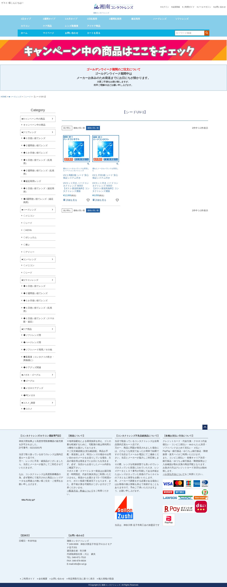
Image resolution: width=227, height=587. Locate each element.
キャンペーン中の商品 (34, 125)
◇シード (27, 97)
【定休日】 (25, 535)
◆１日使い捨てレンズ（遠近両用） (38, 190)
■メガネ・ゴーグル (31, 375)
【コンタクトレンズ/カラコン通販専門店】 (41, 435)
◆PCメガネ (29, 395)
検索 (206, 33)
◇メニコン (28, 215)
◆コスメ (27, 408)
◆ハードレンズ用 (32, 342)
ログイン (165, 7)
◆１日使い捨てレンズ (34, 138)
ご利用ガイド (189, 7)
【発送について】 (76, 435)
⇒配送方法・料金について (80, 491)
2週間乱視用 (115, 19)
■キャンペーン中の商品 (33, 119)
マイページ (48, 33)
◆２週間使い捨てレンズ (35, 145)
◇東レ (26, 244)
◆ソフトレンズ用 (32, 335)
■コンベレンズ (29, 259)
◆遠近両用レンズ (32, 181)
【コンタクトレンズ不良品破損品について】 (137, 435)
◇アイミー (28, 252)
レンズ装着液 (71, 26)
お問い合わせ (220, 7)
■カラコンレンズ (30, 280)
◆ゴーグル (28, 381)
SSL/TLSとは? (28, 500)
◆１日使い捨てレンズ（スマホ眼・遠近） (38, 320)
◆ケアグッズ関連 (32, 367)
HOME (3, 97)
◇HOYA (27, 230)
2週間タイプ (49, 19)
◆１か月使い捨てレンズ (35, 152)
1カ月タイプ (71, 19)
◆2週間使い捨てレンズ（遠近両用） (38, 201)
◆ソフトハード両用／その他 (37, 349)
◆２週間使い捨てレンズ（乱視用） (38, 172)
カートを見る (93, 33)
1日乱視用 (92, 19)
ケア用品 (47, 26)
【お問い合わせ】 (76, 535)
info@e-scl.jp (80, 564)
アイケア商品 (93, 26)
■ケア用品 (27, 329)
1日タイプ (26, 19)
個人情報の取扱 (106, 578)
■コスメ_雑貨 (28, 402)
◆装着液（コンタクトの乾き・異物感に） (38, 358)
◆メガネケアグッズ (33, 388)
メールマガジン (204, 7)
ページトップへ (204, 427)
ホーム (24, 33)
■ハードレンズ (15, 97)
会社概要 (42, 578)
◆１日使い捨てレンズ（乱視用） (37, 162)
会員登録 (176, 7)
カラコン (25, 26)
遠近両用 (135, 19)
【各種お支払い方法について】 (178, 435)
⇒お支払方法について (174, 474)
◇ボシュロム (30, 237)
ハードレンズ (159, 19)
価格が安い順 (79, 128)
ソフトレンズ (182, 19)
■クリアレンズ (29, 132)
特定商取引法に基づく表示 (81, 578)
